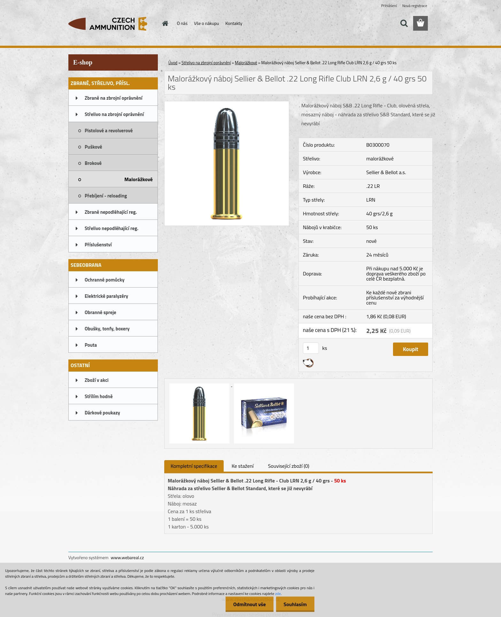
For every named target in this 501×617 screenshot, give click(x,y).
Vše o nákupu (206, 23)
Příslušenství (98, 244)
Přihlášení (389, 6)
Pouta (91, 345)
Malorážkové (138, 179)
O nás (182, 23)
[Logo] (112, 24)
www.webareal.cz (127, 557)
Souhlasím (294, 604)
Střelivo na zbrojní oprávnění (114, 114)
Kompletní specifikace (194, 466)
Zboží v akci (97, 380)
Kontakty (233, 23)
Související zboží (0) (288, 466)
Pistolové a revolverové (109, 130)
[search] (404, 23)
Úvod (172, 62)
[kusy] (311, 348)
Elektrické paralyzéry (106, 296)
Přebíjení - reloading (106, 195)
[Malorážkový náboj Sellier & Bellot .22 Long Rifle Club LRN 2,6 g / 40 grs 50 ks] (227, 104)
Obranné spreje (100, 312)
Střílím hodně (99, 396)
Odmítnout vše (248, 604)
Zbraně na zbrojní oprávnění (114, 98)
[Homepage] (165, 23)
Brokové (93, 163)
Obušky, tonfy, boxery (107, 328)
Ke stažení (243, 466)
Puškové (93, 146)
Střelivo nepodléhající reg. (111, 228)
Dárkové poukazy (102, 412)
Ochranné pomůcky (105, 279)
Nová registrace (414, 6)
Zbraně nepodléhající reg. (111, 212)
